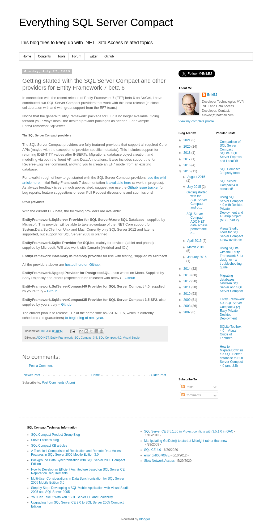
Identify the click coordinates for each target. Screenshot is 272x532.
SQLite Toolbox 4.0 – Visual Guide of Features (230, 332)
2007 (188, 312)
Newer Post (32, 375)
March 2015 (195, 247)
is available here (118, 183)
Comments (191, 395)
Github (109, 56)
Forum (76, 56)
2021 (188, 140)
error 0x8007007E (157, 455)
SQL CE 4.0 (152, 450)
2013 (188, 275)
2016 (188, 165)
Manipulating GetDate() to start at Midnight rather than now (185, 441)
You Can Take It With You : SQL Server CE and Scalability (72, 497)
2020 (188, 146)
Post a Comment (41, 366)
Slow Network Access (159, 461)
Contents (44, 56)
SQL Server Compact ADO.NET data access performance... (196, 223)
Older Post (158, 375)
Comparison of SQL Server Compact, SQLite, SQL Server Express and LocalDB (231, 151)
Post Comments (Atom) (58, 382)
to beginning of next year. (84, 318)
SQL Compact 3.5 (85, 337)
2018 (188, 153)
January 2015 (197, 257)
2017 (188, 159)
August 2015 (196, 177)
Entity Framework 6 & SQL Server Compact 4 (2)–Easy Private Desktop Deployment (232, 308)
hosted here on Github (82, 265)
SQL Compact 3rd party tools (230, 171)
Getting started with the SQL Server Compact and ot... (196, 200)
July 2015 (194, 187)
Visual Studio (131, 337)
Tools (61, 56)
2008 (188, 306)
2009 (188, 300)
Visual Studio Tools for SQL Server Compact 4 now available (231, 234)
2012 (188, 281)
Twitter (92, 56)
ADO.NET (42, 337)
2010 (188, 294)
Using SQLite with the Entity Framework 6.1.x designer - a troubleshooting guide (232, 257)
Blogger (144, 519)
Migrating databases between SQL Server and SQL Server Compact (231, 283)
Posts (187, 387)
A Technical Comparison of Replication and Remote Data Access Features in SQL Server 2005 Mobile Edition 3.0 (76, 452)
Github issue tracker (143, 187)
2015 (188, 171)
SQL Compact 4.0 (110, 337)
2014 (188, 269)
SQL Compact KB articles (49, 445)
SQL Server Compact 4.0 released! (229, 185)
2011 (188, 287)
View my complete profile (196, 121)
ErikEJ (212, 95)
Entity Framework (61, 337)
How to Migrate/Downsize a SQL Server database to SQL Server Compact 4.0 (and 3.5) (232, 356)
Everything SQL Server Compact (96, 22)
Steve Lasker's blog (45, 440)
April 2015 (194, 241)
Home (27, 56)
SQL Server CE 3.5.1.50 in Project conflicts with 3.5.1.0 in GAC (188, 431)
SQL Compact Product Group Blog (55, 435)
